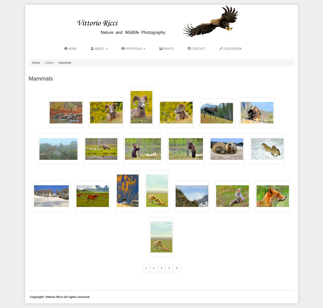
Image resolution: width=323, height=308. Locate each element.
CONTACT (196, 48)
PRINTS (166, 48)
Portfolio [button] (133, 48)
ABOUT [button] (99, 48)
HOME (70, 48)
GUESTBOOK (230, 48)
